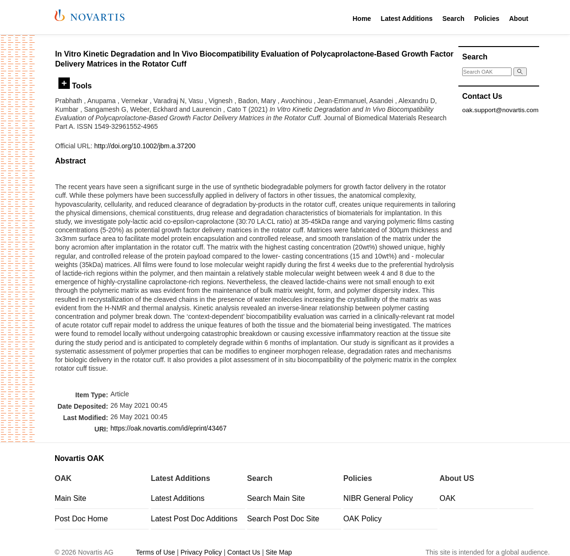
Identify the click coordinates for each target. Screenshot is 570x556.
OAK (447, 498)
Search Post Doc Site (283, 519)
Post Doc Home (81, 519)
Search (453, 18)
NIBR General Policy (378, 498)
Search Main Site (276, 498)
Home (361, 18)
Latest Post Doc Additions (194, 519)
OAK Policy (362, 519)
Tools (75, 85)
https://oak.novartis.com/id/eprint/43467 (169, 428)
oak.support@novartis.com (500, 110)
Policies (486, 18)
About (518, 18)
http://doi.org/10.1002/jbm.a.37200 (144, 146)
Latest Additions (407, 18)
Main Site (70, 498)
